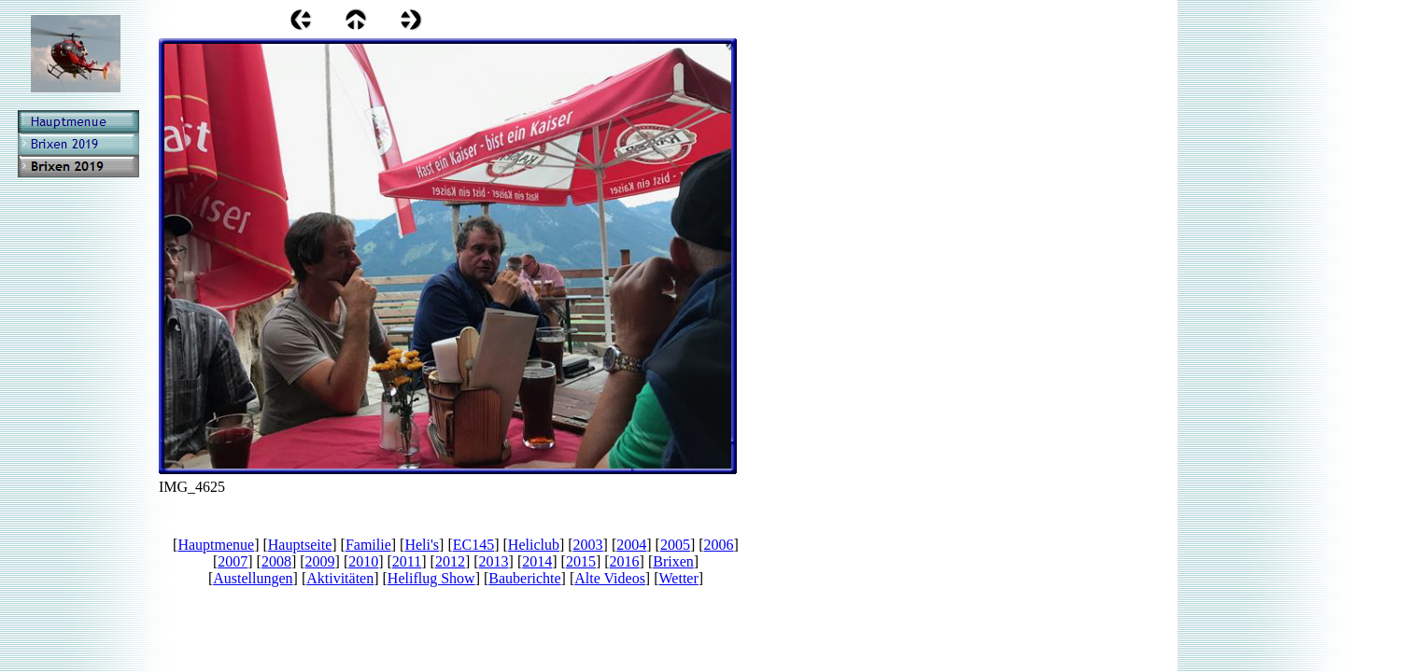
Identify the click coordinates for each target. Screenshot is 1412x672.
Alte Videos (609, 578)
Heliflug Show (431, 578)
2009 (320, 561)
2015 (581, 561)
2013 (494, 561)
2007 (232, 561)
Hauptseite (300, 545)
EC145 (473, 545)
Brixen (673, 561)
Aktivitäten (340, 578)
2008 (276, 561)
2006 (719, 545)
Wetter (679, 578)
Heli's (421, 545)
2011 (406, 561)
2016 (625, 561)
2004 (631, 545)
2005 (675, 545)
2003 (588, 545)
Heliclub (533, 545)
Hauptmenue (215, 545)
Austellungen (252, 578)
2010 (363, 561)
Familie (368, 545)
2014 (537, 561)
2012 (450, 561)
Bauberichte (524, 578)
